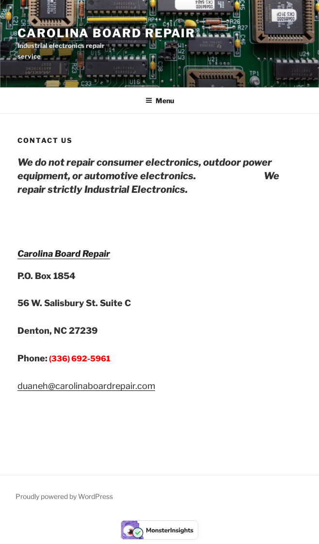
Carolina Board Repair (106, 33)
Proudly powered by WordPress (64, 496)
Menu (159, 100)
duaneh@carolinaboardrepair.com (86, 386)
